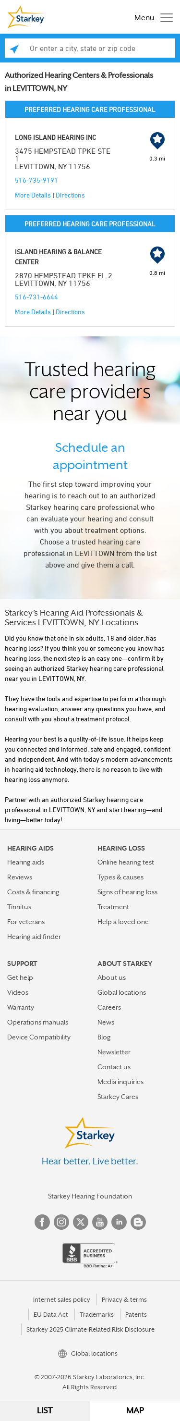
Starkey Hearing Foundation (90, 1196)
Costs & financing (33, 892)
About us (111, 977)
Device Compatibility (39, 1037)
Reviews (19, 877)
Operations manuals (37, 1022)
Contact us (114, 1067)
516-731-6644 (36, 297)
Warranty (20, 1007)
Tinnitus (19, 907)
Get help (20, 977)
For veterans (26, 922)
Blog (104, 1037)
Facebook (42, 1222)
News (105, 1022)
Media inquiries (120, 1082)
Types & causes (120, 877)
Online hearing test (125, 862)
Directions (70, 195)
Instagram (61, 1222)
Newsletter (114, 1052)
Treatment (113, 907)
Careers (109, 1007)
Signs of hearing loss (127, 892)
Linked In (119, 1222)
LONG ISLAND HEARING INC (55, 137)
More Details (33, 195)
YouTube (100, 1222)
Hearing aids (25, 862)
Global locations (121, 992)
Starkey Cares (117, 1096)
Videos (17, 992)
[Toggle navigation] (151, 17)
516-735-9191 (36, 180)
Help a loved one (123, 922)
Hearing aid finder (34, 936)
